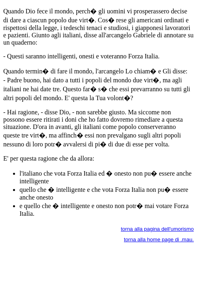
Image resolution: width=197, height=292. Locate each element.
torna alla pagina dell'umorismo (157, 229)
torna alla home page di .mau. (159, 239)
